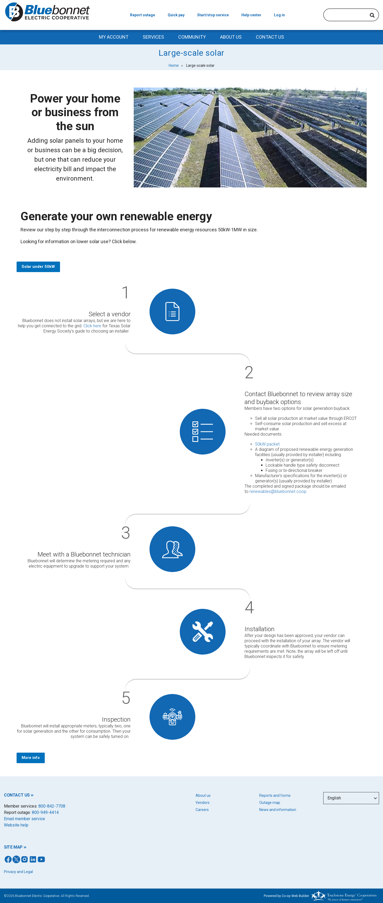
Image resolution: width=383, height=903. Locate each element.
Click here (92, 325)
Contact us (270, 37)
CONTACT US (17, 795)
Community (192, 37)
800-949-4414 (45, 812)
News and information (277, 810)
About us (203, 795)
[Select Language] (351, 798)
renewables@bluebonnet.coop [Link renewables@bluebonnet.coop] (278, 491)
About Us (231, 37)
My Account (113, 37)
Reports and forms (275, 795)
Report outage (142, 15)
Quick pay (176, 15)
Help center (251, 15)
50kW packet (267, 444)
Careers (202, 810)
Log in (279, 15)
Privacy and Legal (18, 872)
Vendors (203, 802)
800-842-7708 (51, 806)
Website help (16, 825)
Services (153, 37)
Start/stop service (213, 15)
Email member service (24, 818)
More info (30, 757)
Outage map (269, 802)
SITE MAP (13, 847)
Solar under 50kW (38, 266)
